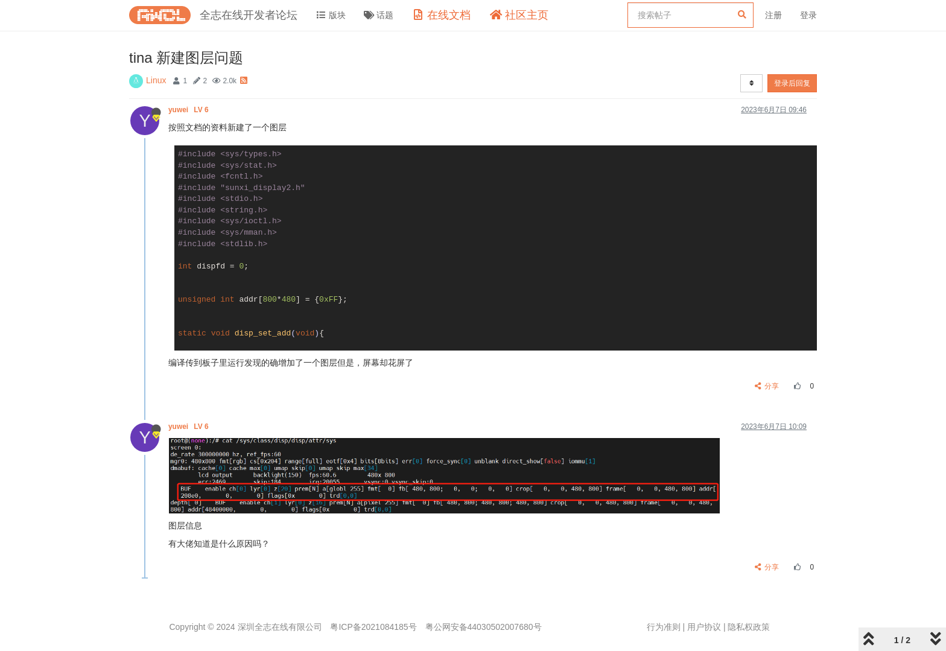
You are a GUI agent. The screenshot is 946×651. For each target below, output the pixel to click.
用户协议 (704, 627)
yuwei (189, 110)
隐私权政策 (749, 627)
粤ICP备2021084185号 (373, 627)
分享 (767, 386)
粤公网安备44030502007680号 (483, 627)
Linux (156, 80)
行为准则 (664, 627)
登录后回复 (792, 83)
